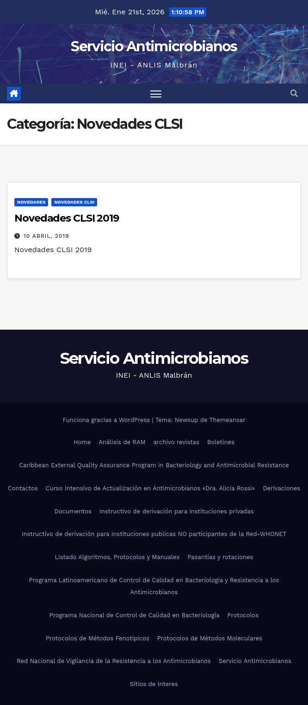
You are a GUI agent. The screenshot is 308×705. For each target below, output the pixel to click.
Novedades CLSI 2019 (66, 218)
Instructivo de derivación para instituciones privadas (176, 511)
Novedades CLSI (74, 202)
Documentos (73, 511)
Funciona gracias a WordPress (107, 419)
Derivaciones (281, 488)
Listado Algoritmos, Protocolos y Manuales (117, 557)
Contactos (23, 488)
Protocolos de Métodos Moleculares (209, 638)
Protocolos (243, 615)
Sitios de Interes (154, 684)
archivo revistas (176, 442)
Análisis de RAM (122, 442)
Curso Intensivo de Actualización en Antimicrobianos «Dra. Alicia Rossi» (150, 488)
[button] (294, 93)
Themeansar (227, 419)
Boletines (220, 442)
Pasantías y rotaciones (220, 557)
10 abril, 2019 (46, 236)
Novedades (31, 202)
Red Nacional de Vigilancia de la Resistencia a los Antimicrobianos (114, 660)
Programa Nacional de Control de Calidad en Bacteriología (134, 615)
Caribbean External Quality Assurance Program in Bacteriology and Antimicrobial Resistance (154, 465)
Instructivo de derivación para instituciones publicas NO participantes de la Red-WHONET (154, 533)
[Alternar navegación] (155, 93)
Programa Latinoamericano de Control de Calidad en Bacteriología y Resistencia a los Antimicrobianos (154, 586)
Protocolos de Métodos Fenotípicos (97, 638)
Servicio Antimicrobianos (154, 46)
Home (82, 442)
